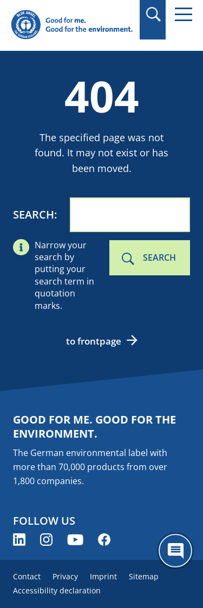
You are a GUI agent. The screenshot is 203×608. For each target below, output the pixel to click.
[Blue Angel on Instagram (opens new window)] (46, 539)
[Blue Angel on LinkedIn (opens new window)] (19, 539)
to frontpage (93, 341)
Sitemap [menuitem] (144, 576)
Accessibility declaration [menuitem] (57, 590)
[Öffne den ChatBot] (175, 550)
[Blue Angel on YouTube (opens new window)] (75, 539)
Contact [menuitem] (27, 576)
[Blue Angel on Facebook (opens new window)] (104, 539)
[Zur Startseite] (72, 25)
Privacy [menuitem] (65, 576)
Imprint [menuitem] (103, 576)
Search (33, 214)
